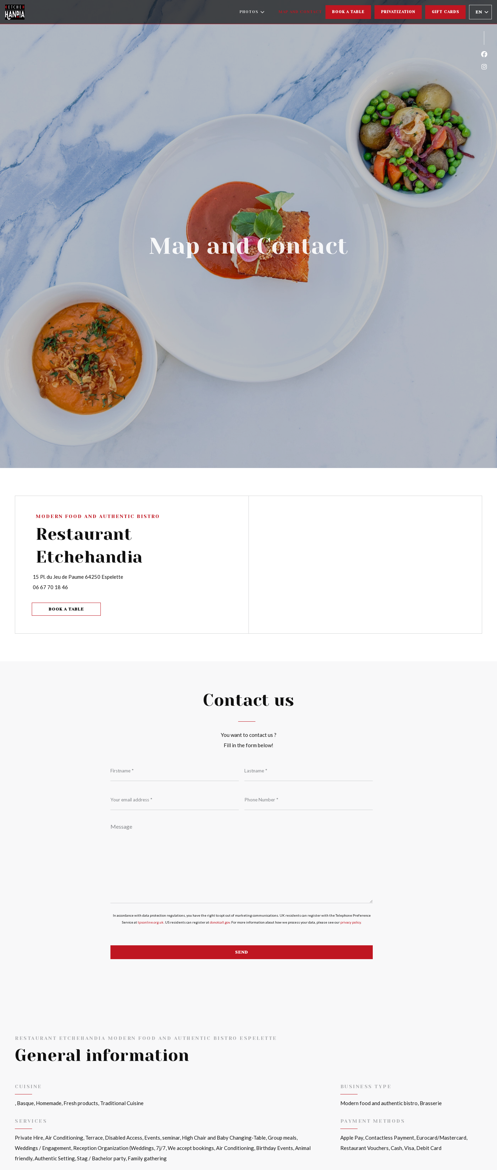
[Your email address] (174, 800)
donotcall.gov (220, 925)
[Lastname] (308, 771)
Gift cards (445, 12)
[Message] (241, 862)
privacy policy (350, 925)
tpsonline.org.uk (151, 925)
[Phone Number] (308, 800)
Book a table (348, 12)
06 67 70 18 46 (53, 587)
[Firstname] (174, 771)
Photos (252, 12)
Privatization (398, 12)
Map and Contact (300, 12)
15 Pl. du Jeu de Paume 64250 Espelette (110, 575)
